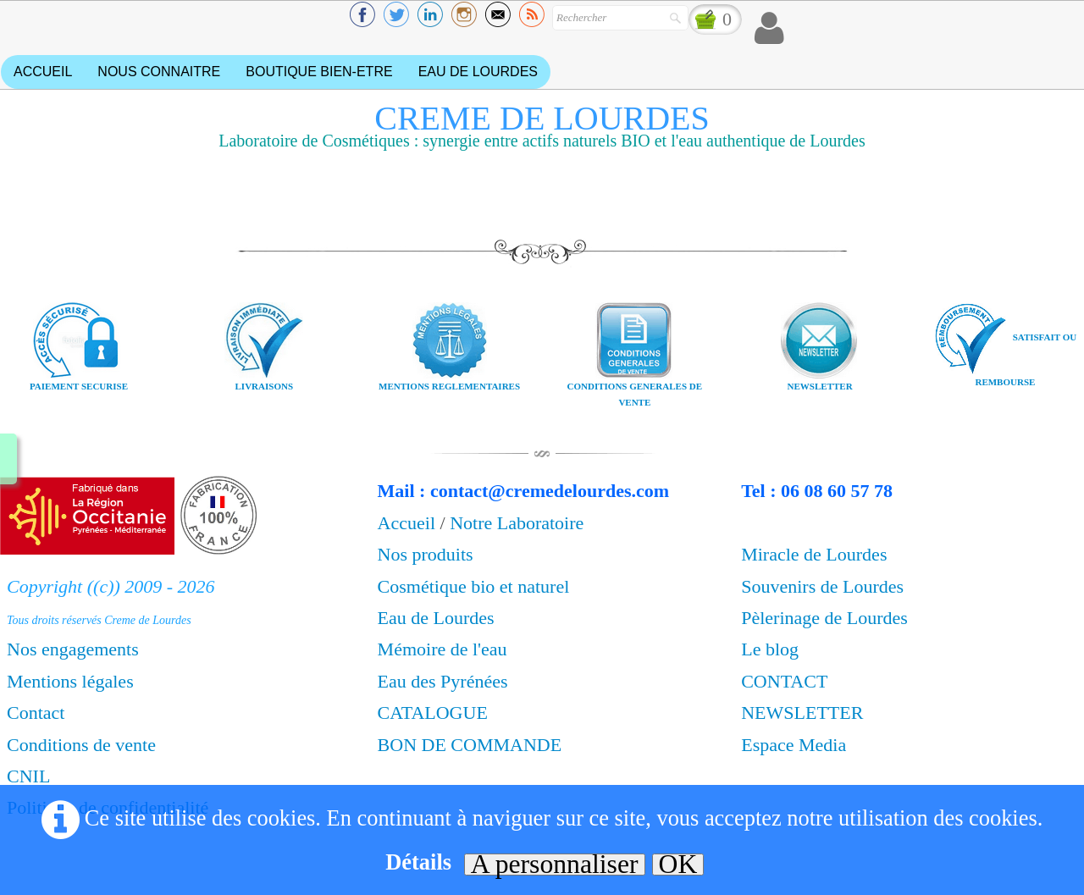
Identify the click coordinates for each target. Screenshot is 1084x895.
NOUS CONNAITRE (158, 71)
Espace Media (793, 744)
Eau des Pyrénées (443, 681)
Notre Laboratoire (516, 522)
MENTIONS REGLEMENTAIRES (449, 386)
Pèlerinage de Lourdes (824, 617)
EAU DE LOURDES (478, 71)
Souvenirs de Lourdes (822, 586)
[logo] (542, 133)
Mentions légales (70, 681)
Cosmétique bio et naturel (474, 586)
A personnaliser (555, 865)
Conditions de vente (81, 744)
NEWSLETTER (802, 712)
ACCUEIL (43, 71)
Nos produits (425, 554)
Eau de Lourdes (436, 617)
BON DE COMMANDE (470, 744)
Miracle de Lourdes (814, 554)
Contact (35, 712)
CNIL (28, 776)
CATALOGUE (435, 712)
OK (678, 865)
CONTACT (784, 681)
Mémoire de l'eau (442, 649)
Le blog (770, 649)
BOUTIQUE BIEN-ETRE (319, 71)
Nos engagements (73, 649)
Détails (418, 862)
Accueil (409, 522)
